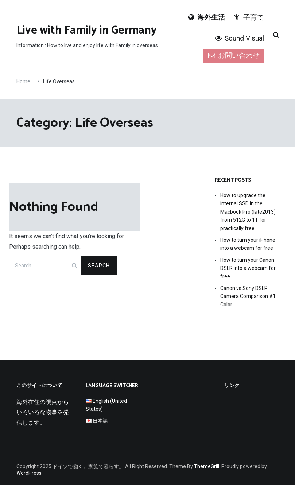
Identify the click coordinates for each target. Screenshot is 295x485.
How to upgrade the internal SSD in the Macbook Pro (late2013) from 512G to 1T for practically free (248, 211)
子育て (248, 17)
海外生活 (206, 17)
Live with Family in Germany (86, 30)
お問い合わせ (233, 55)
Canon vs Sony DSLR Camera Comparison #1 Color (248, 296)
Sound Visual (239, 38)
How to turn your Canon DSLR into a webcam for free (248, 268)
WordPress (29, 473)
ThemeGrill (206, 466)
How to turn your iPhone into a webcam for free (247, 244)
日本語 (100, 421)
